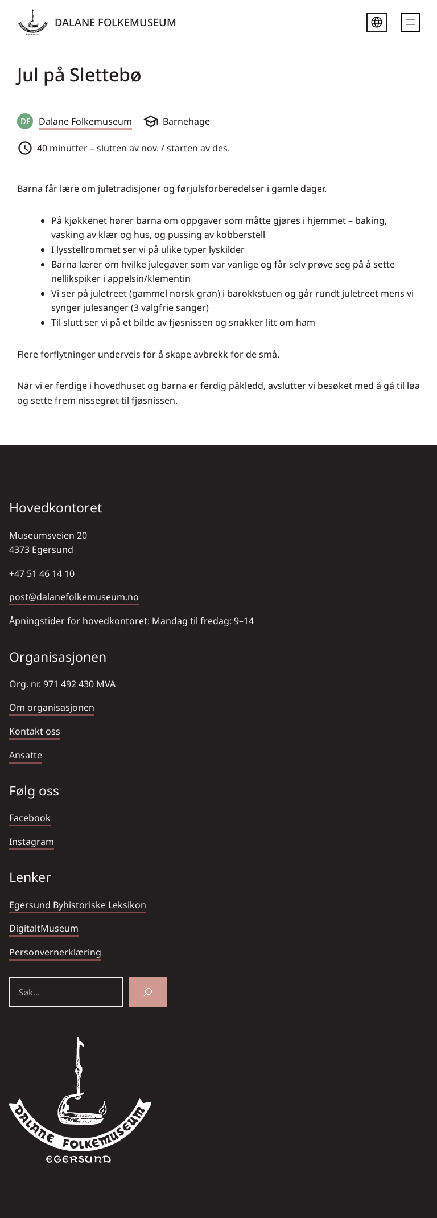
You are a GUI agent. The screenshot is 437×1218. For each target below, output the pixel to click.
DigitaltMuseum (44, 928)
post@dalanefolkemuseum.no (74, 596)
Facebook (30, 817)
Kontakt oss (34, 731)
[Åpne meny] (410, 22)
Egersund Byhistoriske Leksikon (77, 905)
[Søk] (148, 992)
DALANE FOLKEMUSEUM (115, 22)
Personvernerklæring (55, 952)
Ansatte (25, 755)
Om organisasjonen (51, 707)
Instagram (31, 841)
